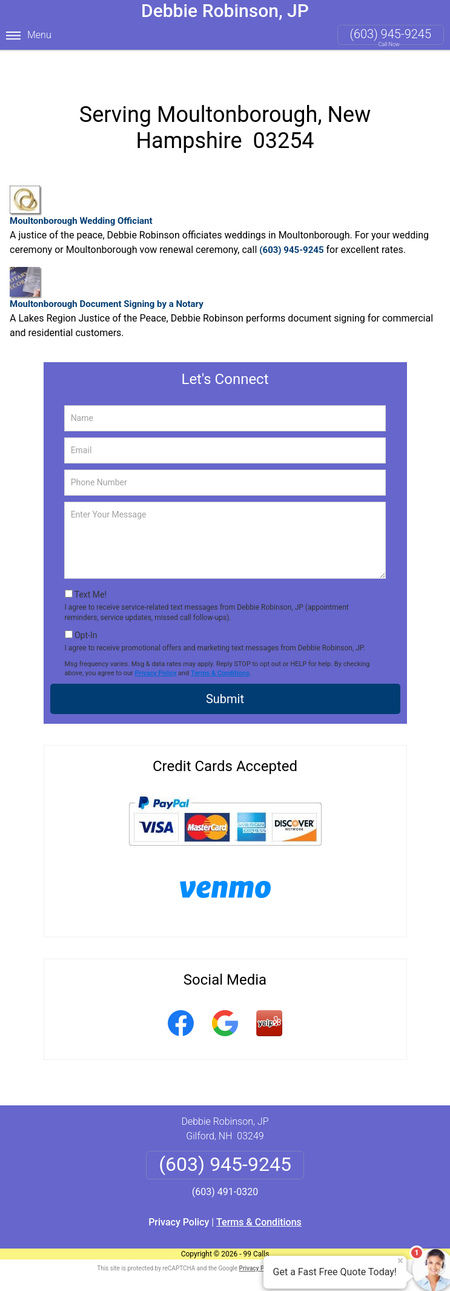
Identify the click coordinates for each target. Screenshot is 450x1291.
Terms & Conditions (220, 649)
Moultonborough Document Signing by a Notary (106, 264)
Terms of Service (313, 1244)
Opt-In (85, 611)
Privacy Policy (156, 649)
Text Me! (90, 571)
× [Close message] (400, 1261)
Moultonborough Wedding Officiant (81, 182)
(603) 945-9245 (390, 34)
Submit (225, 675)
